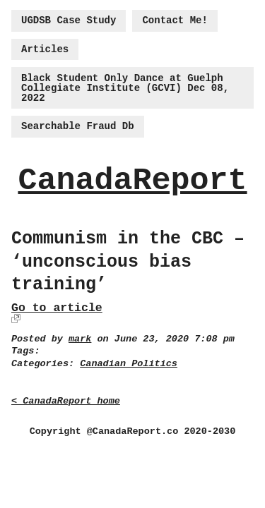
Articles (45, 49)
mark (80, 339)
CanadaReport (132, 181)
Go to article (56, 308)
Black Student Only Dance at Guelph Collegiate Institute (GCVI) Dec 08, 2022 (125, 88)
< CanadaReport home (65, 401)
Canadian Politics (128, 363)
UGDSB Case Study (68, 20)
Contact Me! (174, 20)
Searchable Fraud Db (77, 126)
